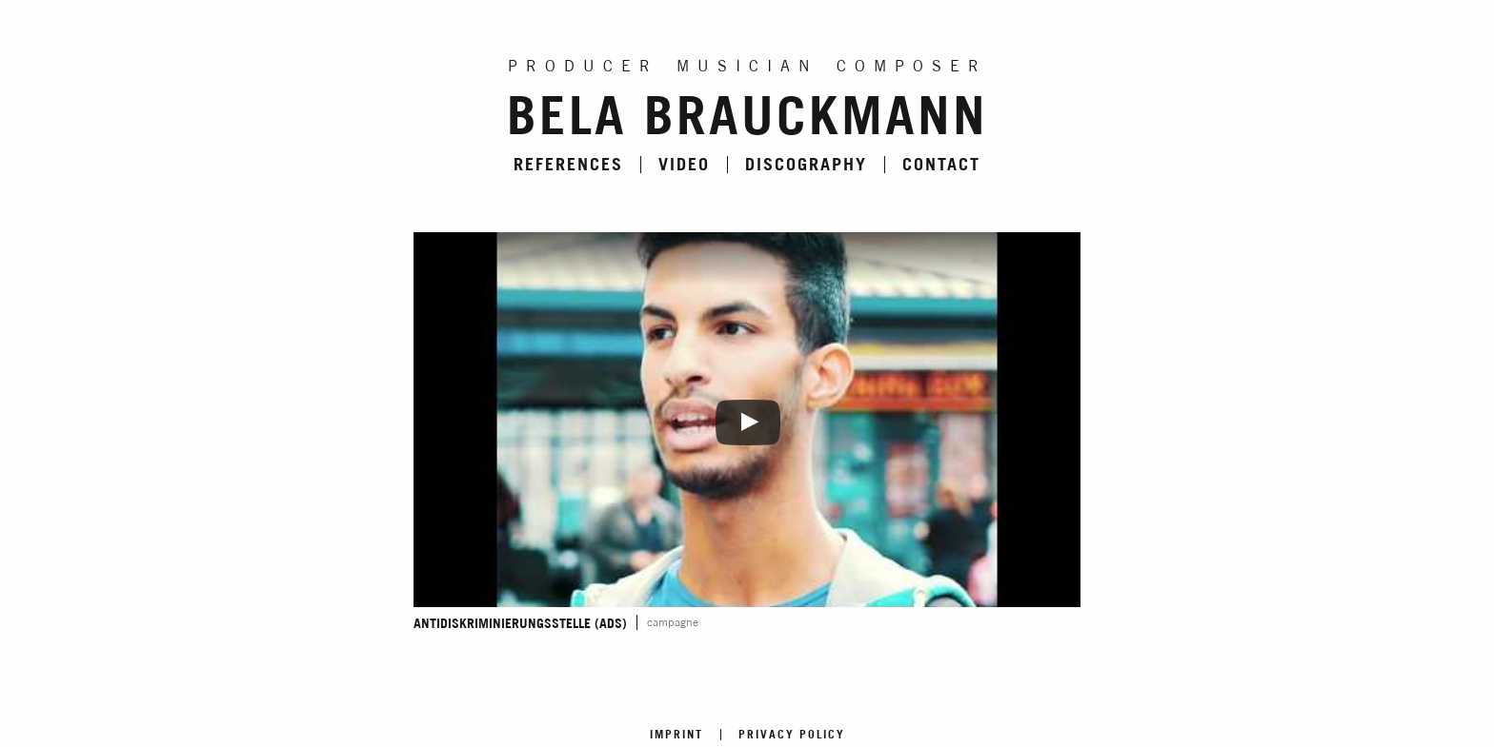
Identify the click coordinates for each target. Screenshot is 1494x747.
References (568, 164)
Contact (941, 164)
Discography (806, 164)
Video (684, 164)
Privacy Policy (791, 734)
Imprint (676, 734)
